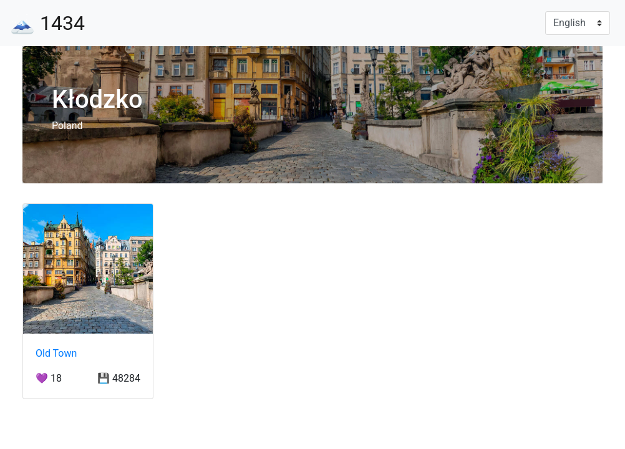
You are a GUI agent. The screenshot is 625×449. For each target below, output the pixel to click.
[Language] (577, 23)
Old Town (56, 353)
